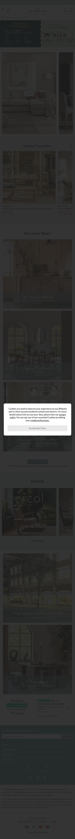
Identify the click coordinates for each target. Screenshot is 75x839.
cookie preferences (39, 420)
